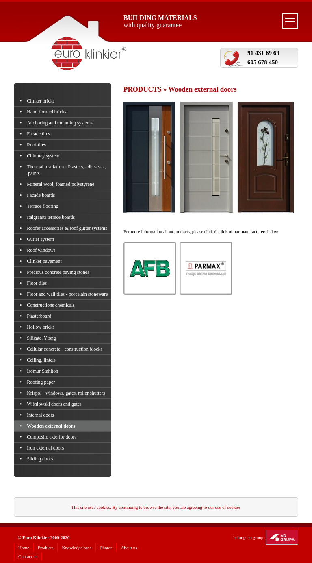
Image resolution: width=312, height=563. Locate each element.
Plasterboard (39, 316)
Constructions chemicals (51, 305)
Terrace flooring (43, 206)
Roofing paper (41, 382)
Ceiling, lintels (42, 360)
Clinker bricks (41, 101)
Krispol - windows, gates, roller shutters (66, 393)
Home (23, 547)
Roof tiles (37, 145)
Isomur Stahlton (43, 371)
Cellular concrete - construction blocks (65, 349)
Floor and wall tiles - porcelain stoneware (68, 294)
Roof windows (42, 250)
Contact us (27, 556)
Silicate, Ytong (42, 338)
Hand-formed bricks (47, 112)
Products (46, 547)
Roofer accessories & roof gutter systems (67, 228)
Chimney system (44, 156)
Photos (106, 547)
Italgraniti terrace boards (51, 217)
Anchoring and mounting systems (60, 123)
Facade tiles (39, 134)
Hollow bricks (41, 327)
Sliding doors (40, 459)
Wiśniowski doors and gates (55, 404)
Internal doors (41, 415)
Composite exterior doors (52, 437)
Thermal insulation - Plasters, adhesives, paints (67, 170)
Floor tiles (37, 283)
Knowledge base (76, 547)
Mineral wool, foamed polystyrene (61, 184)
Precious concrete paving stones (58, 272)
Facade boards (41, 195)
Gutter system (41, 239)
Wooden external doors (51, 426)
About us (129, 547)
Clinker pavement (45, 261)
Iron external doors (46, 448)
